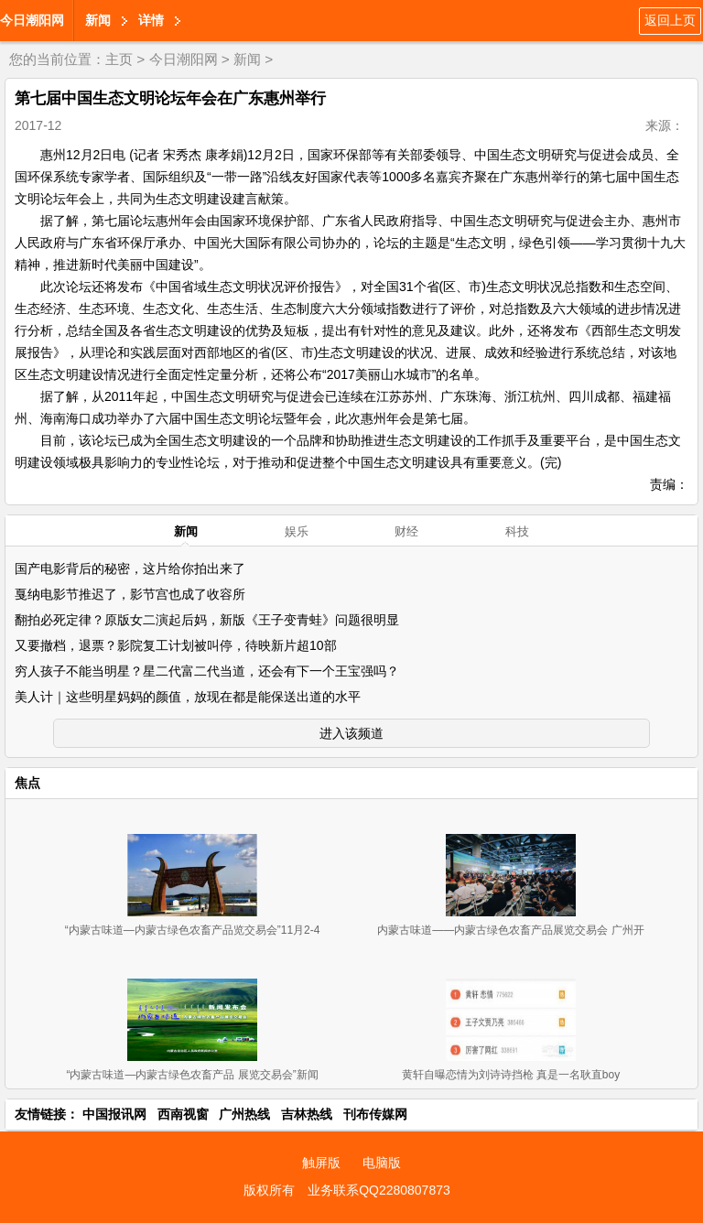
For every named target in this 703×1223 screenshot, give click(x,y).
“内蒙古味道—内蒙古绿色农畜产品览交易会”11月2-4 (192, 930)
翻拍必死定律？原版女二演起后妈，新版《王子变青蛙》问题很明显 (207, 619)
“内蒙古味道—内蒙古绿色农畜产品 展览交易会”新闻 (192, 1074)
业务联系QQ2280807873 (379, 1190)
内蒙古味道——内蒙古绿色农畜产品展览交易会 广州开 (510, 930)
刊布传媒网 (375, 1114)
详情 (151, 20)
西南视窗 (183, 1114)
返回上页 (670, 20)
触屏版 (321, 1162)
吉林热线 (306, 1114)
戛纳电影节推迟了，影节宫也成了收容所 (130, 594)
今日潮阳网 (32, 20)
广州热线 (244, 1114)
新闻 (98, 20)
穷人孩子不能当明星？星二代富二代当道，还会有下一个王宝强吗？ (207, 671)
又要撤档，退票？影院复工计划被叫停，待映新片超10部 (176, 645)
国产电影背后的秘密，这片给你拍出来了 (130, 568)
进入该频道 (351, 733)
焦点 (27, 782)
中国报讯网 (114, 1114)
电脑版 (381, 1162)
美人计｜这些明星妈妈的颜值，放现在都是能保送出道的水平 (188, 696)
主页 (119, 59)
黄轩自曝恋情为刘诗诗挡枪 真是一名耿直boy (511, 1074)
